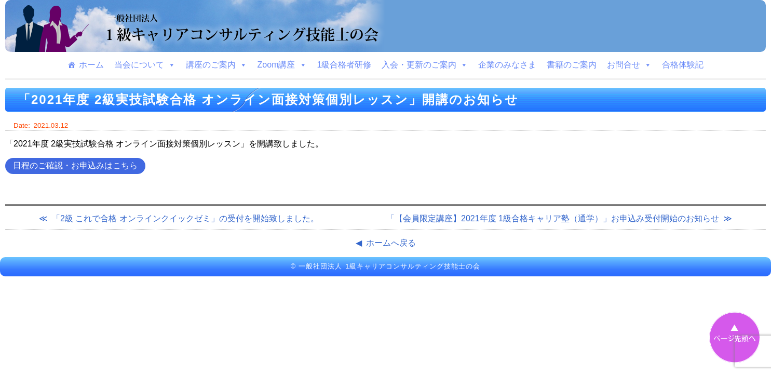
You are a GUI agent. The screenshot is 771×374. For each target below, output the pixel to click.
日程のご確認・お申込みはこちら (75, 165)
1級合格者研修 (344, 64)
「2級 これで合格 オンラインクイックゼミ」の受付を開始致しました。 (185, 218)
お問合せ (629, 65)
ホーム (91, 64)
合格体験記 (683, 64)
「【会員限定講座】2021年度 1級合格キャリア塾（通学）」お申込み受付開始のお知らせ (552, 218)
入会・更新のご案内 (425, 65)
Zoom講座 (282, 65)
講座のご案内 (216, 65)
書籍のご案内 (572, 64)
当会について (144, 65)
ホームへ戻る (391, 242)
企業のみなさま (507, 64)
